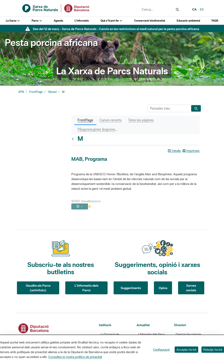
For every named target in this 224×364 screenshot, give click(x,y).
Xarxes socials (191, 287)
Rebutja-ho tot (212, 350)
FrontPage (36, 92)
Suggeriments (131, 288)
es (202, 9)
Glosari (52, 92)
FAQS (215, 20)
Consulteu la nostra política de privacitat (75, 357)
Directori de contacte (188, 334)
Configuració (161, 350)
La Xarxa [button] (13, 20)
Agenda (58, 20)
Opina (163, 288)
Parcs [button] (37, 20)
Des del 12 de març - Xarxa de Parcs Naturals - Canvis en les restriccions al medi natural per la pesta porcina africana (116, 29)
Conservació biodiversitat (149, 20)
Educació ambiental (188, 20)
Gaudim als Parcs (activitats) (38, 287)
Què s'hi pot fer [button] (112, 20)
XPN (21, 92)
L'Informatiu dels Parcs (87, 287)
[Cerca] (168, 108)
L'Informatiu (82, 20)
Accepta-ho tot (186, 350)
